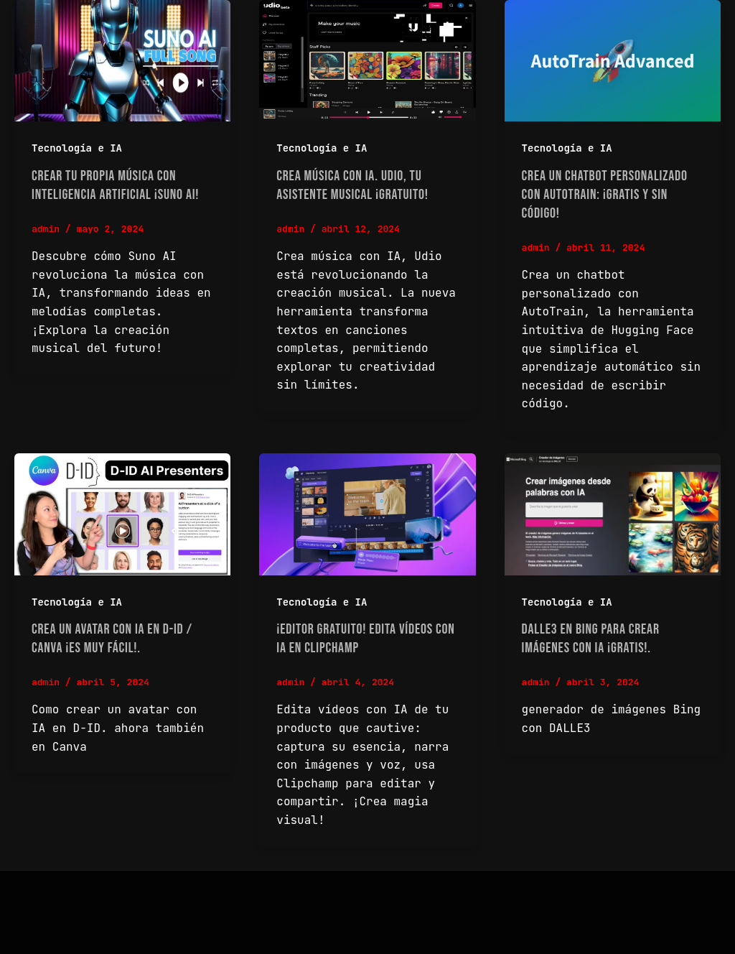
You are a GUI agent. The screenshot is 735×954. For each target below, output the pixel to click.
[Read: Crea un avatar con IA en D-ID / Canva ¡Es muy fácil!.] (122, 514)
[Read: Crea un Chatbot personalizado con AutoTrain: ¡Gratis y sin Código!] (613, 60)
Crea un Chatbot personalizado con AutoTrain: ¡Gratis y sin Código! (605, 194)
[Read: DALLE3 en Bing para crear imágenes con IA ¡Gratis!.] (613, 514)
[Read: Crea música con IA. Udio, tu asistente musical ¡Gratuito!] (367, 60)
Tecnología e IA (77, 148)
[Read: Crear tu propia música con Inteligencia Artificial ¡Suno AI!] (122, 60)
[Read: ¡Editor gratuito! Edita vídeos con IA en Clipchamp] (367, 514)
